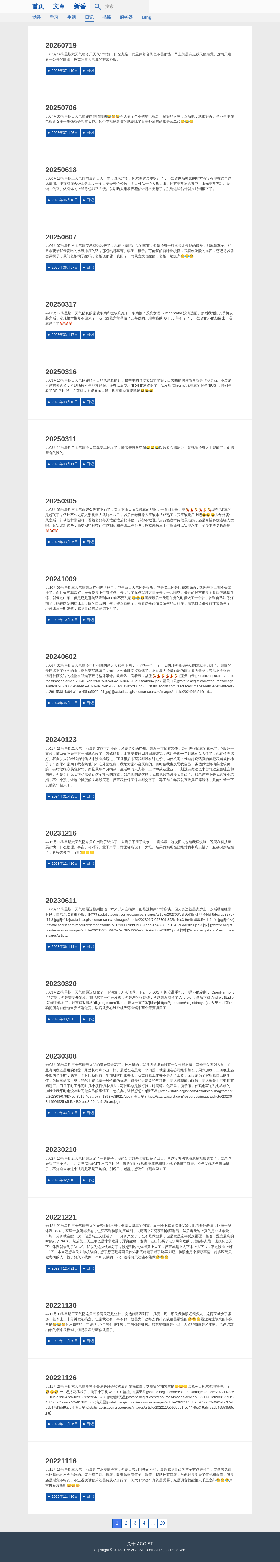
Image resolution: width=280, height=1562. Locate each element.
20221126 (61, 1378)
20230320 (61, 983)
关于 (131, 1544)
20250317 (61, 304)
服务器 (126, 17)
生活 (71, 17)
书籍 (106, 17)
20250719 (61, 45)
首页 (38, 6)
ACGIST (145, 1544)
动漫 (36, 17)
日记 (89, 17)
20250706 (61, 108)
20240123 (61, 739)
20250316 (61, 372)
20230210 (61, 1149)
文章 (59, 6)
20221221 (61, 1217)
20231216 (61, 833)
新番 (80, 6)
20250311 (61, 439)
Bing (146, 17)
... (153, 1523)
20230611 (61, 900)
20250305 (61, 501)
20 (162, 1523)
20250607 (61, 237)
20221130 (61, 1305)
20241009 (61, 579)
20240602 (61, 656)
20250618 (61, 170)
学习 (54, 17)
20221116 (61, 1461)
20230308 (61, 1056)
